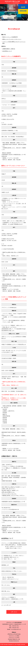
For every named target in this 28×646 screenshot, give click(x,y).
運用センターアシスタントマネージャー (11, 39)
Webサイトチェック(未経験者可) (10, 37)
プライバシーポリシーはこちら (9, 493)
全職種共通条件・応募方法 (8, 48)
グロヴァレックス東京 (14, 635)
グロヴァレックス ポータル (14, 634)
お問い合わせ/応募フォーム (8, 492)
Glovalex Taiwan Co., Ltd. (14, 639)
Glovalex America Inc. (14, 640)
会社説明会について (7, 51)
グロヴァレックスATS (14, 637)
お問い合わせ (14, 611)
